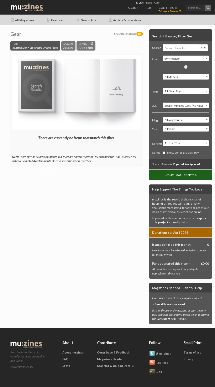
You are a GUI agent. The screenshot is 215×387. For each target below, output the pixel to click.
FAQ (65, 359)
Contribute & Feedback (113, 352)
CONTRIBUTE (168, 8)
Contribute (163, 318)
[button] (198, 7)
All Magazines (22, 20)
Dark (149, 2)
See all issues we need (170, 304)
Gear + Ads (86, 20)
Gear (155, 59)
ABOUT (133, 8)
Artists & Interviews (125, 20)
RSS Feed (158, 363)
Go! (203, 47)
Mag (155, 120)
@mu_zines (160, 353)
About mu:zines (73, 352)
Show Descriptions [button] (128, 33)
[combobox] (186, 58)
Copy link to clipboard (186, 164)
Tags (155, 91)
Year (155, 129)
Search (156, 47)
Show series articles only (181, 152)
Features (55, 20)
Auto (157, 2)
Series (156, 152)
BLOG (148, 8)
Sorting (156, 143)
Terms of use (192, 352)
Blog (155, 372)
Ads (154, 106)
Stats (66, 365)
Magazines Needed (110, 359)
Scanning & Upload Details (115, 365)
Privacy (189, 359)
